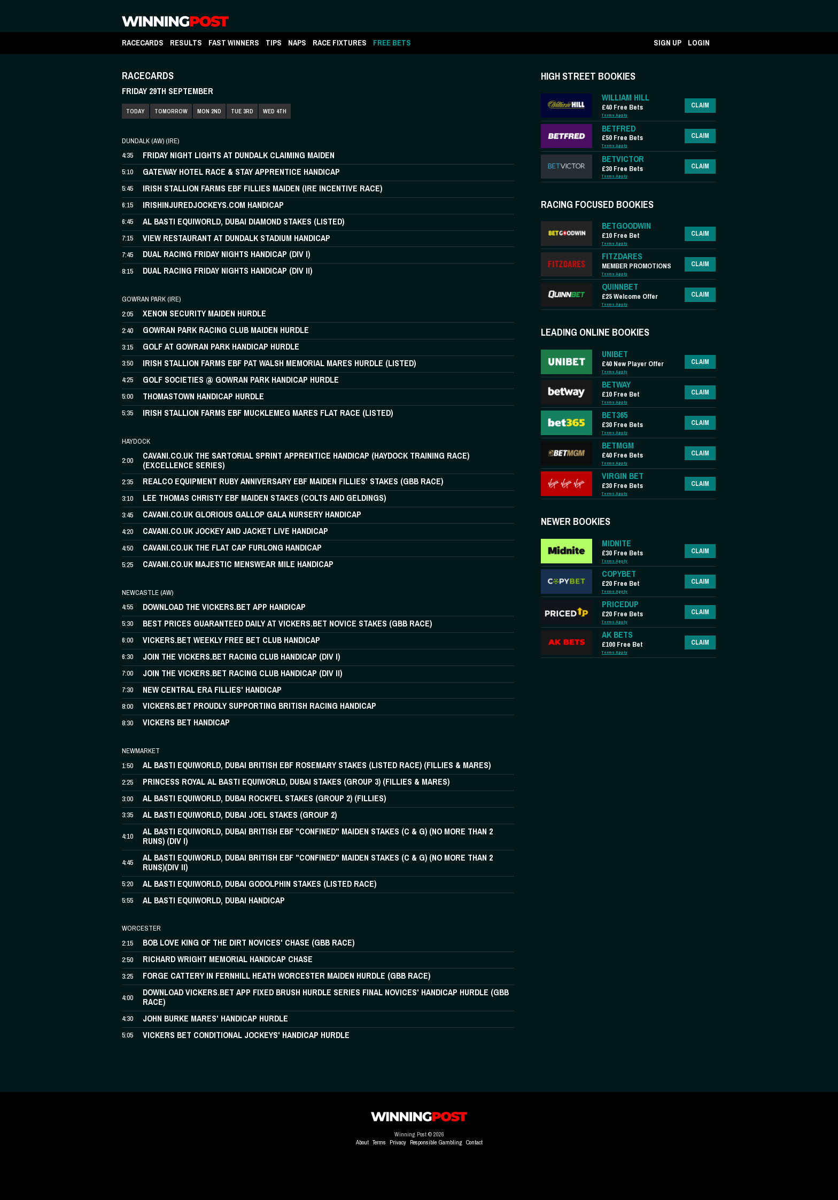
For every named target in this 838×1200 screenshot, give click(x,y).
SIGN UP (667, 42)
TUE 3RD (242, 111)
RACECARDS (143, 42)
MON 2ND (209, 111)
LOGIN (699, 42)
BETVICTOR (623, 159)
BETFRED (618, 128)
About (362, 1142)
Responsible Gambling (436, 1142)
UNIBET (615, 354)
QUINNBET (620, 286)
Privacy (398, 1142)
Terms (379, 1142)
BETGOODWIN (626, 225)
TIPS (274, 42)
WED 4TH (274, 111)
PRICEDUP (620, 604)
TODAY (135, 111)
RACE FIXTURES (340, 42)
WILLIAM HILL (625, 97)
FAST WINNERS (233, 42)
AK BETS (617, 634)
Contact (474, 1142)
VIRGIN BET (622, 476)
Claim (700, 105)
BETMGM (618, 445)
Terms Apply (614, 115)
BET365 (614, 415)
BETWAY (616, 384)
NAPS (297, 42)
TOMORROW (171, 111)
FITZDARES (622, 256)
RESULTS (186, 42)
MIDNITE (616, 543)
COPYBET (619, 573)
